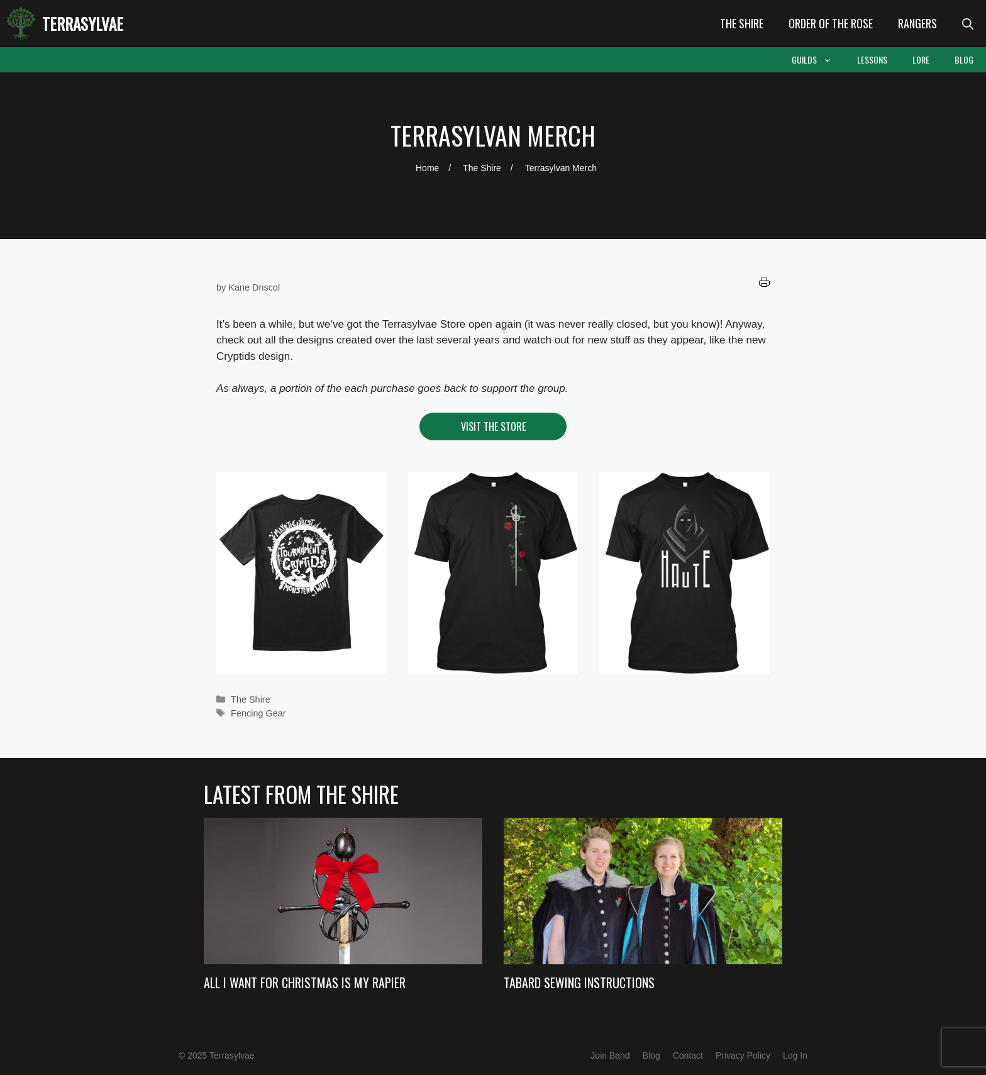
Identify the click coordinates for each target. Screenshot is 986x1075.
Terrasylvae (82, 23)
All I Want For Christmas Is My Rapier (305, 982)
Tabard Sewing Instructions (579, 982)
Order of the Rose (831, 23)
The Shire (741, 23)
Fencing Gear (258, 713)
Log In (795, 1055)
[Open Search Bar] (968, 23)
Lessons (872, 59)
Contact (688, 1055)
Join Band (609, 1055)
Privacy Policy (743, 1055)
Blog (964, 59)
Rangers (917, 23)
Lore (920, 59)
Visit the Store (493, 426)
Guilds (818, 59)
